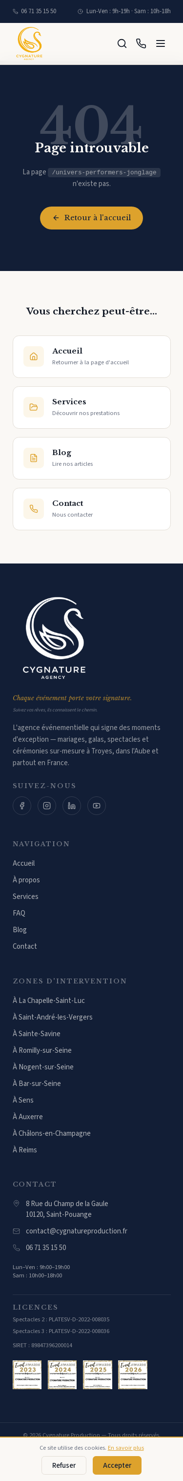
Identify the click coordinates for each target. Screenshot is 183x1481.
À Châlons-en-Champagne (52, 1133)
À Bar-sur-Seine (37, 1084)
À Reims (25, 1150)
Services (26, 897)
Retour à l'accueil (91, 217)
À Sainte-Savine (37, 1034)
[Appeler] (141, 43)
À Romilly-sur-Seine (42, 1050)
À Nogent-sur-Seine (43, 1067)
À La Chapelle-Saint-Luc (49, 1001)
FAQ (19, 913)
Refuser (64, 1465)
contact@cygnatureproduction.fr (70, 1231)
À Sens (23, 1100)
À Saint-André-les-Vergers (53, 1017)
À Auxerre (28, 1117)
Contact (25, 946)
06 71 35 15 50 (34, 11)
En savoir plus (126, 1447)
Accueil (24, 863)
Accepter (117, 1465)
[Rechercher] (122, 43)
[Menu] (161, 44)
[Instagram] (47, 805)
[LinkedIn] (71, 805)
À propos (26, 880)
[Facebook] (22, 805)
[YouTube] (96, 805)
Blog (20, 930)
